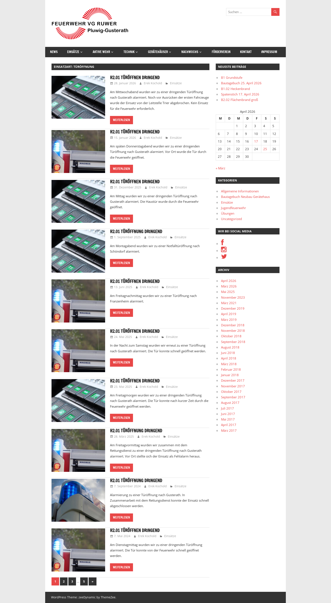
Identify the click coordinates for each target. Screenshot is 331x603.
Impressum (269, 52)
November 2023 (233, 297)
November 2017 (233, 386)
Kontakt (246, 52)
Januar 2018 (230, 375)
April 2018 (228, 358)
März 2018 (229, 364)
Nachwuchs (189, 52)
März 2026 (229, 286)
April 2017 (228, 425)
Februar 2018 (231, 369)
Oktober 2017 (231, 391)
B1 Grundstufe (231, 77)
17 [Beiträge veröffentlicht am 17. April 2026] (256, 141)
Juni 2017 (228, 414)
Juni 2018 (228, 353)
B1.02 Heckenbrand (235, 89)
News (54, 52)
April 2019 (228, 314)
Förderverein (221, 52)
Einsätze (73, 52)
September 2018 (233, 342)
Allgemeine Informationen (240, 191)
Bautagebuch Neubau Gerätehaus (245, 197)
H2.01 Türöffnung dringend (136, 232)
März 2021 (229, 303)
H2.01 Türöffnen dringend (135, 78)
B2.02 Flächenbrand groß (239, 100)
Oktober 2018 (231, 336)
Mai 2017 (228, 419)
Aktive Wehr (101, 52)
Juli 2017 (227, 408)
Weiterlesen (121, 120)
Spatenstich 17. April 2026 (240, 94)
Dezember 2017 (232, 380)
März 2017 (229, 430)
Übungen (227, 213)
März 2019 (229, 319)
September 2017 (233, 397)
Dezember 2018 (232, 325)
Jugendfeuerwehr (233, 208)
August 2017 (230, 402)
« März (220, 168)
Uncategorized (231, 219)
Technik (128, 52)
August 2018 (230, 347)
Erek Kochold (153, 83)
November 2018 (233, 330)
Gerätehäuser (158, 52)
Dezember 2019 (232, 308)
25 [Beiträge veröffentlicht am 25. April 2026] (265, 149)
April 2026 (228, 281)
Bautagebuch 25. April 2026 (241, 83)
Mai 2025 (228, 292)
